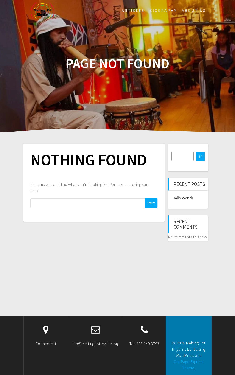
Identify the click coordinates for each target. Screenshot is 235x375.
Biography (163, 10)
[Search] (200, 156)
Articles (133, 10)
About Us (194, 10)
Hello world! (182, 198)
